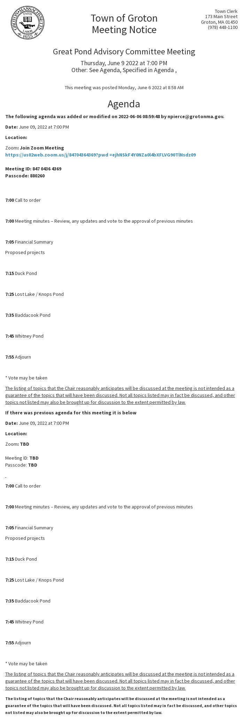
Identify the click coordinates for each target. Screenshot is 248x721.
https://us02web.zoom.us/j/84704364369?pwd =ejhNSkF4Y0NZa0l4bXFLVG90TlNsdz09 (100, 155)
